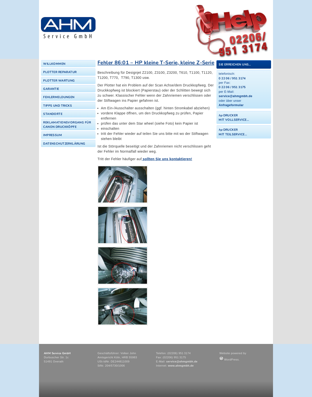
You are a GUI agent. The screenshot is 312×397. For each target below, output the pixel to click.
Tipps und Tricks (57, 106)
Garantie (51, 89)
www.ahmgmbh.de (181, 365)
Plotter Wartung (59, 81)
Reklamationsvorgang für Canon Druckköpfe (67, 124)
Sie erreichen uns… (235, 64)
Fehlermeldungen (58, 97)
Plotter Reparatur (60, 72)
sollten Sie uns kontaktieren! (167, 159)
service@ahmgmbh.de (235, 96)
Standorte (52, 114)
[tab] (243, 64)
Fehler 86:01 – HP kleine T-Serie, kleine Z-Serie (156, 62)
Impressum (52, 135)
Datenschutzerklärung (64, 144)
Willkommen (54, 64)
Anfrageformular (231, 105)
